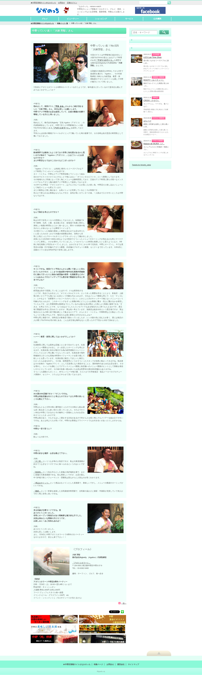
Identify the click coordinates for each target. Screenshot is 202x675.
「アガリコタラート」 (81, 563)
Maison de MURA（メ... (153, 144)
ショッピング (101, 19)
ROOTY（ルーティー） (153, 80)
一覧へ (123, 603)
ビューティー (73, 19)
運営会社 (120, 664)
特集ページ (98, 664)
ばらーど (147, 121)
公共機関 (157, 19)
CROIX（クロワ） (151, 100)
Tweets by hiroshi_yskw (141, 165)
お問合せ (61, 3)
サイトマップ (133, 664)
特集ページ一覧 (62, 23)
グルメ (45, 19)
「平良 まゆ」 (59, 106)
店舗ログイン (72, 3)
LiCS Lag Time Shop (152, 57)
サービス (129, 19)
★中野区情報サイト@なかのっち (43, 3)
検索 (169, 2)
